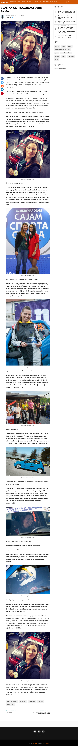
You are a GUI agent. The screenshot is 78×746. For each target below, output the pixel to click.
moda (56, 59)
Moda (40, 2)
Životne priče (21, 2)
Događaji (46, 2)
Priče (63, 56)
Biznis (69, 46)
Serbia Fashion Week (66, 53)
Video (51, 2)
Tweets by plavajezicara (60, 68)
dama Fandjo (32, 701)
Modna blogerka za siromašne (62, 49)
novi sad (57, 56)
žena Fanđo (22, 701)
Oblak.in (47, 743)
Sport (36, 2)
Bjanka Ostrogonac (11, 701)
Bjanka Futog (10, 704)
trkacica (41, 701)
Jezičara (9, 17)
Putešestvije (29, 2)
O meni (56, 2)
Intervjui (13, 2)
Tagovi (39, 736)
